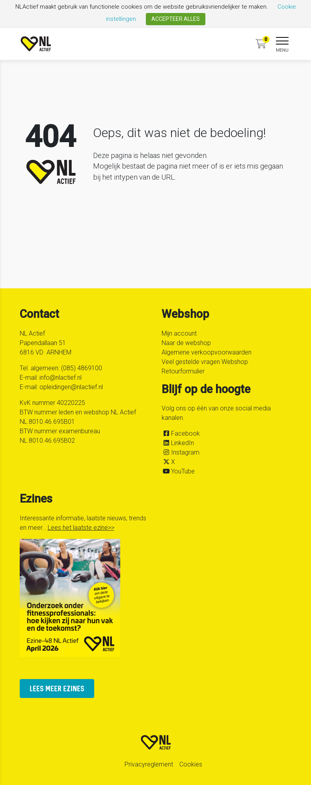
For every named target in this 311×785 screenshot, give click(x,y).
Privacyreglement (149, 764)
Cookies (190, 764)
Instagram (185, 452)
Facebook (185, 433)
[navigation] (282, 45)
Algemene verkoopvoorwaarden (206, 352)
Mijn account (179, 333)
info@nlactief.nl (60, 377)
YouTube (183, 471)
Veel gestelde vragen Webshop (205, 362)
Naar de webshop (186, 343)
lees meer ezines (57, 688)
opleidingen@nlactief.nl (71, 387)
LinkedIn (182, 443)
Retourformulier (183, 371)
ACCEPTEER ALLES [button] (175, 19)
